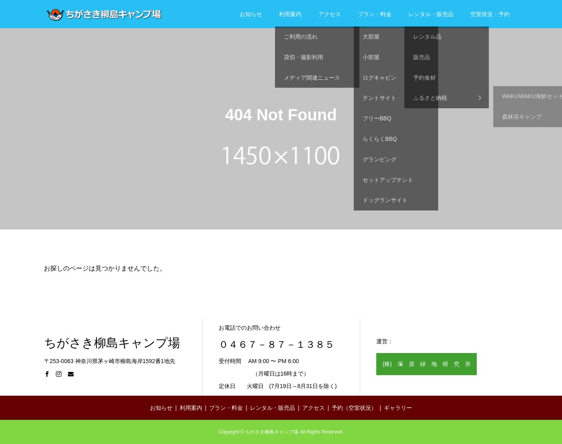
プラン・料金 (375, 14)
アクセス (329, 14)
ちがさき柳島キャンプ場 (112, 343)
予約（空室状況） (354, 408)
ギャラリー (398, 408)
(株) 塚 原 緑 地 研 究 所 (426, 364)
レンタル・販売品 (430, 14)
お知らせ (251, 14)
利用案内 (290, 14)
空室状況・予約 (490, 14)
